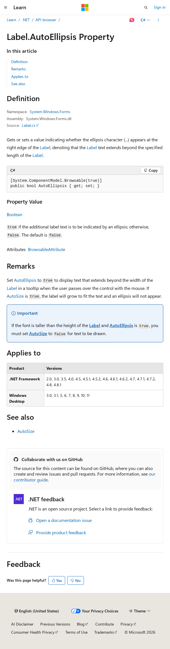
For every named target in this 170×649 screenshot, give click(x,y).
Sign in (160, 7)
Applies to (19, 76)
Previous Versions (55, 624)
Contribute (104, 624)
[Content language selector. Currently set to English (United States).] (36, 611)
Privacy (127, 624)
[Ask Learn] (132, 20)
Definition (19, 61)
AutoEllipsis (25, 280)
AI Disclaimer (22, 624)
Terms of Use (76, 632)
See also (18, 83)
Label (45, 147)
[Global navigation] (5, 8)
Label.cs (28, 125)
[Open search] (146, 8)
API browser (46, 19)
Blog (80, 624)
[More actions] (158, 20)
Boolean (14, 214)
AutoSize (15, 296)
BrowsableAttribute (46, 249)
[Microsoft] (85, 7)
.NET (26, 19)
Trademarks (104, 632)
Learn (11, 19)
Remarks (18, 68)
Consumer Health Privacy (33, 632)
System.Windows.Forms (50, 111)
